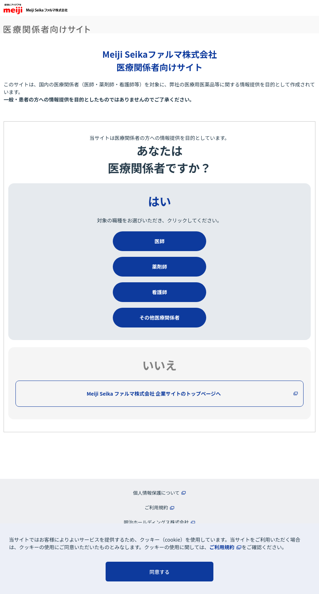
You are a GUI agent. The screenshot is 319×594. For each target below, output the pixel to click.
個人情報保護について (156, 492)
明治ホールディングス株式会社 (156, 522)
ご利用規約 (222, 547)
